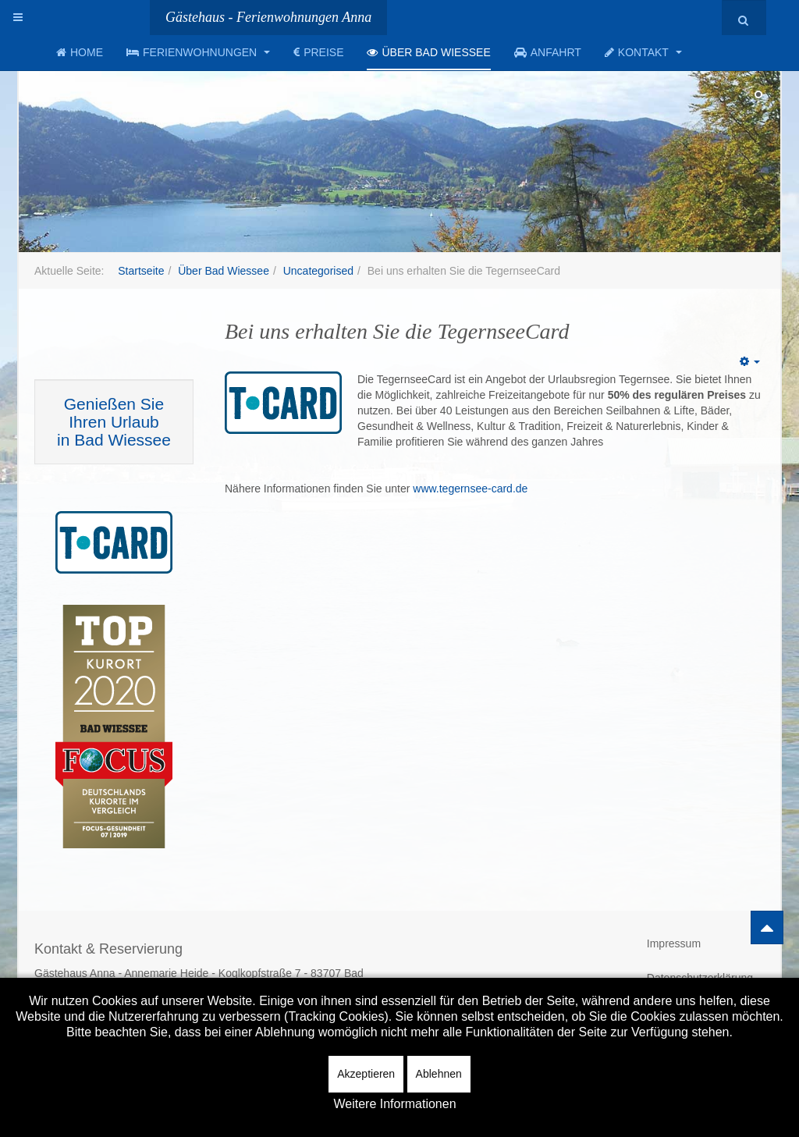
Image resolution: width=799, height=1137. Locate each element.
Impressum (674, 943)
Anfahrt (547, 52)
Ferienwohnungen (198, 52)
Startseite (141, 271)
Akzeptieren (366, 1074)
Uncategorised (318, 271)
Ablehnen (439, 1074)
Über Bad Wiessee (428, 52)
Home (79, 52)
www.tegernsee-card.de (470, 488)
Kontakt (643, 52)
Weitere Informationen (394, 1103)
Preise (318, 52)
